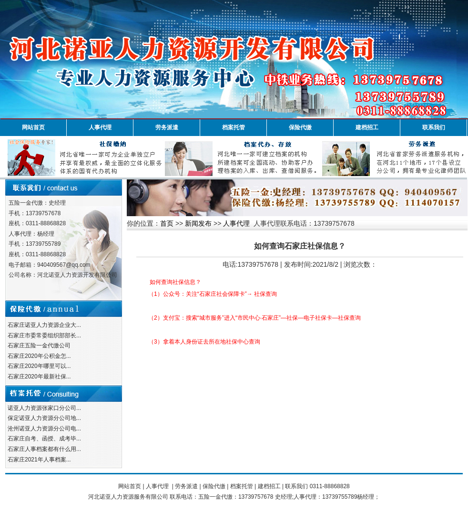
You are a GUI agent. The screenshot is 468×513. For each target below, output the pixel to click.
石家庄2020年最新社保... (39, 376)
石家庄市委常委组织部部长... (44, 335)
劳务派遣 (166, 127)
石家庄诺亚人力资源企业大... (44, 325)
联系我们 (433, 127)
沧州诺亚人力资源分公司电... (44, 428)
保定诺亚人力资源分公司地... (44, 418)
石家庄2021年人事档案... (39, 459)
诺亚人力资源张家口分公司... (44, 408)
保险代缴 (300, 127)
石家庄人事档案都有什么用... (44, 449)
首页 (166, 223)
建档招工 (367, 127)
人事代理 (100, 127)
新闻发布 (198, 223)
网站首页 (33, 127)
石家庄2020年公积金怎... (39, 356)
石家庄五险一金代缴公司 (39, 345)
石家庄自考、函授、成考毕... (44, 438)
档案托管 (233, 127)
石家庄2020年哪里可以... (39, 366)
